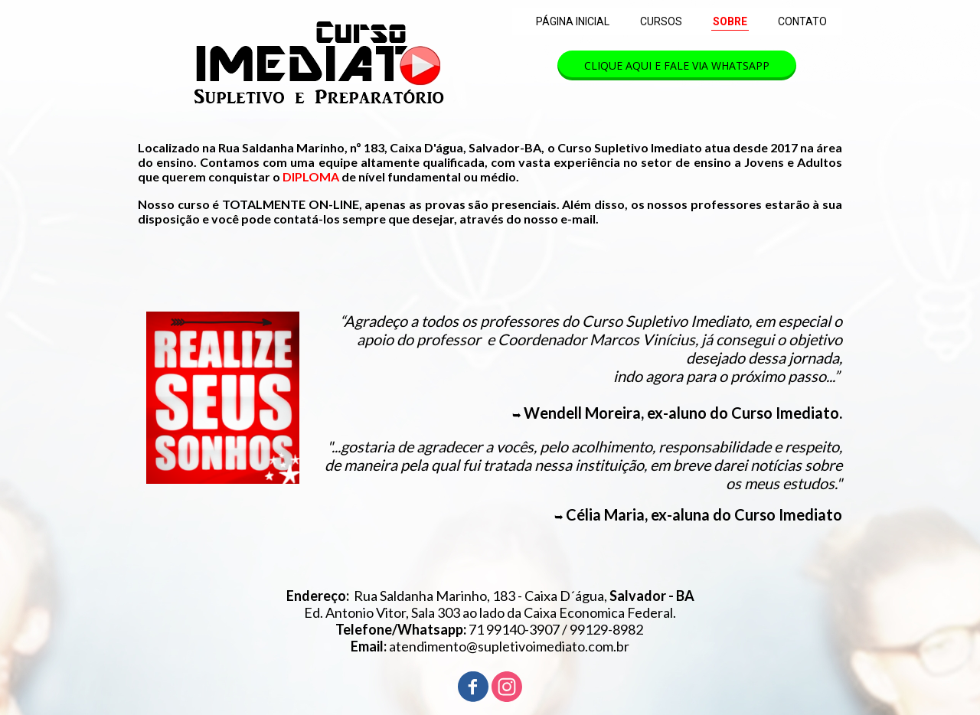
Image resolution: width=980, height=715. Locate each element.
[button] (676, 65)
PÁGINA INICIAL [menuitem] (572, 21)
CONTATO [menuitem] (802, 21)
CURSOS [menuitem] (661, 21)
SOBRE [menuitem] (730, 21)
